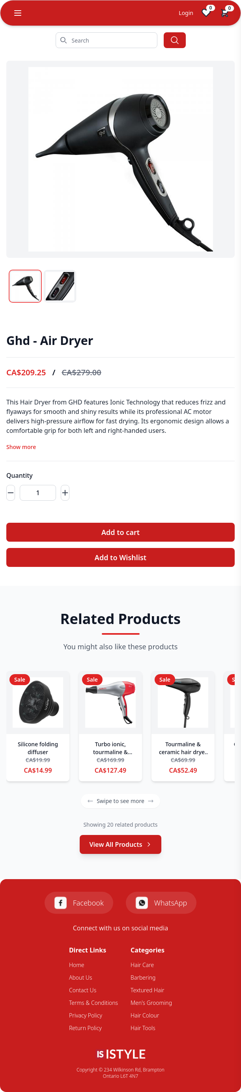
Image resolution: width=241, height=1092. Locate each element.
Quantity (19, 475)
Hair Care (142, 965)
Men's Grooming (151, 1002)
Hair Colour (145, 1015)
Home (76, 965)
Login (186, 13)
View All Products (120, 844)
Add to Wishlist (120, 557)
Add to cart (120, 532)
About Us (80, 977)
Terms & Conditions (93, 1002)
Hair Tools (143, 1028)
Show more (21, 447)
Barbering (143, 977)
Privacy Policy (85, 1015)
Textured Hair (147, 990)
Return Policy (85, 1028)
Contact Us (82, 990)
